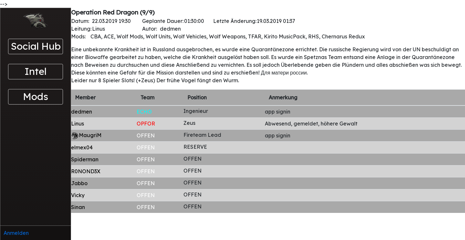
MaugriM (90, 135)
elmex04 (82, 147)
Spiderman (84, 159)
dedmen (81, 111)
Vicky (78, 195)
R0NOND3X (85, 171)
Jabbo (79, 183)
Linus (77, 123)
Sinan (78, 207)
